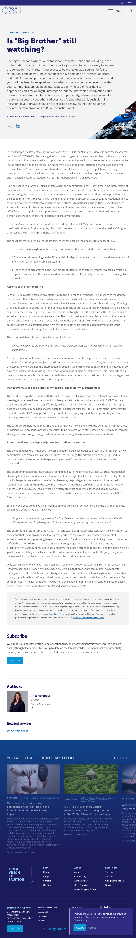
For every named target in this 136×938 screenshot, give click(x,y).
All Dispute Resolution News (22, 34)
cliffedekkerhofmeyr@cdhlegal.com (88, 618)
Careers (47, 881)
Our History (80, 876)
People (46, 876)
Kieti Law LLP (81, 881)
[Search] (131, 11)
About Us (78, 872)
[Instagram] (49, 929)
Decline (92, 927)
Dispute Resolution (18, 730)
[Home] (11, 11)
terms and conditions (50, 614)
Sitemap (41, 921)
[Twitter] (44, 929)
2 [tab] (117, 767)
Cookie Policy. (81, 920)
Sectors (109, 872)
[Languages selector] (127, 3)
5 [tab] (126, 767)
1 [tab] (114, 767)
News (108, 885)
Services (109, 876)
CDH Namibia (81, 885)
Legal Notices (76, 908)
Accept (80, 927)
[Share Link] (10, 127)
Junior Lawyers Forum (85, 889)
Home (46, 872)
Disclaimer (42, 916)
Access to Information (47, 908)
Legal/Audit (43, 912)
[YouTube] (59, 929)
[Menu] (115, 11)
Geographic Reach (114, 881)
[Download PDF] (18, 127)
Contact (47, 885)
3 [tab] (120, 767)
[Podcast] (64, 929)
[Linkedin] (54, 929)
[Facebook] (38, 929)
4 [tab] (123, 767)
